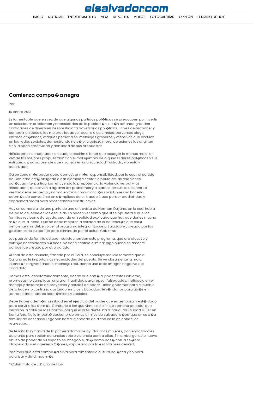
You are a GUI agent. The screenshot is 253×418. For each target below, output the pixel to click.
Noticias (55, 17)
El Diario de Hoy (211, 17)
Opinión (186, 17)
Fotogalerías (162, 17)
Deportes (121, 17)
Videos (140, 17)
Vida (104, 17)
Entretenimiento (82, 17)
